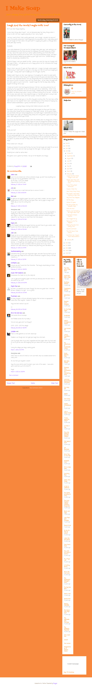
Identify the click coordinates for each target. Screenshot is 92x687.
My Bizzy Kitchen (66, 283)
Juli (12, 188)
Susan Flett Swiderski (17, 273)
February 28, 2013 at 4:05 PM (19, 328)
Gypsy (12, 223)
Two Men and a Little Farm (67, 269)
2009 (67, 251)
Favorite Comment (71, 229)
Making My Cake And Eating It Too (72, 225)
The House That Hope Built (67, 611)
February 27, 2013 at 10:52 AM (19, 206)
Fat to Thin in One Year (67, 455)
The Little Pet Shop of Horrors (67, 552)
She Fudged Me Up (72, 219)
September (70, 156)
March (69, 171)
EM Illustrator (66, 448)
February (69, 174)
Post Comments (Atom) (36, 388)
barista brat (67, 599)
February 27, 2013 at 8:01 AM (18, 193)
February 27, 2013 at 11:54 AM (19, 229)
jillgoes (66, 394)
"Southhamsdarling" (67, 289)
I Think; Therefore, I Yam (67, 336)
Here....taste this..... (67, 635)
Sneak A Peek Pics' (72, 189)
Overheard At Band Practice (72, 215)
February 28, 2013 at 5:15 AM (18, 309)
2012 (66, 243)
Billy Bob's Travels (66, 362)
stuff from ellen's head (67, 276)
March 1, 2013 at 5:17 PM (17, 350)
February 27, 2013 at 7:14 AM (18, 184)
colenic (12, 175)
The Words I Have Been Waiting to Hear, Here (73, 194)
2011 (66, 245)
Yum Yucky (67, 399)
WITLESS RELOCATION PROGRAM (67, 381)
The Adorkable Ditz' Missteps (66, 620)
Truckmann (14, 296)
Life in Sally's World (67, 412)
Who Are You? (70, 209)
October (69, 153)
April (68, 169)
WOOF (66, 640)
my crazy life (66, 388)
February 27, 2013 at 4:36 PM (19, 269)
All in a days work (67, 467)
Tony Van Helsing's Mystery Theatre (66, 434)
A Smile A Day (67, 426)
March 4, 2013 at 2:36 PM (18, 372)
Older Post (54, 383)
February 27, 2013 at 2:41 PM (18, 248)
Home (33, 383)
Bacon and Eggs (67, 512)
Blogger (55, 683)
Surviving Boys (66, 474)
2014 (66, 149)
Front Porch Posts (67, 545)
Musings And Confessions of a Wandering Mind (67, 371)
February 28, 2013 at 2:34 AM (19, 293)
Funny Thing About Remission (72, 186)
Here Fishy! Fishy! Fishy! (73, 191)
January (69, 240)
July (68, 161)
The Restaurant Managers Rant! (67, 580)
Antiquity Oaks (66, 461)
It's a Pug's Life (67, 559)
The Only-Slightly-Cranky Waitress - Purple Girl (67, 503)
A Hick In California (66, 487)
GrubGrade (67, 316)
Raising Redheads (66, 604)
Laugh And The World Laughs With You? (73, 176)
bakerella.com (67, 295)
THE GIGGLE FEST (67, 442)
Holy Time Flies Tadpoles (73, 198)
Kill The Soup (70, 200)
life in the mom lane (16, 313)
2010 (66, 248)
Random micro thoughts (66, 303)
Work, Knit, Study (67, 480)
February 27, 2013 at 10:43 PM (19, 283)
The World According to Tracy (67, 494)
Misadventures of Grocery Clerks (67, 649)
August (69, 159)
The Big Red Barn (67, 588)
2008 (66, 253)
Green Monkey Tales (66, 355)
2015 (66, 146)
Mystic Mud (14, 286)
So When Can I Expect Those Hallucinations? (73, 236)
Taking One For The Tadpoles (72, 222)
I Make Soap (23, 9)
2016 (66, 143)
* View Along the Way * (66, 419)
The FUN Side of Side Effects (72, 232)
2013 (66, 151)
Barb (12, 196)
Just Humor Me (67, 329)
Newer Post (11, 383)
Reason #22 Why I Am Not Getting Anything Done (73, 181)
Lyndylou (13, 331)
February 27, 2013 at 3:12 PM (18, 259)
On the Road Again (67, 310)
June (68, 164)
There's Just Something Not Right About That (73, 211)
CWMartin (14, 263)
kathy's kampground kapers (67, 322)
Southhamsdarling (16, 251)
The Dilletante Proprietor (66, 628)
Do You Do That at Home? (66, 532)
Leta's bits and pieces (67, 539)
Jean (12, 233)
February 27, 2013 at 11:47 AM (19, 219)
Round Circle (67, 525)
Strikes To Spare (71, 202)
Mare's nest (67, 594)
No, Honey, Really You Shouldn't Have (72, 205)
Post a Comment (13, 375)
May (68, 166)
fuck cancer (67, 643)
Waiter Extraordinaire (67, 405)
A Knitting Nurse (67, 566)
